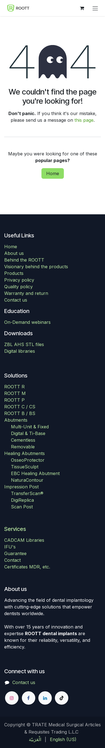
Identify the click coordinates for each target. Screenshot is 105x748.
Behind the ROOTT (24, 260)
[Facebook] (28, 698)
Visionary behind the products (36, 266)
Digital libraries (19, 351)
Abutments (15, 420)
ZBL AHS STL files (24, 344)
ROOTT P (14, 400)
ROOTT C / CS (19, 406)
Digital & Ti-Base (28, 433)
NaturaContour (27, 480)
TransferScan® (27, 493)
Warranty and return (26, 293)
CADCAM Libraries (24, 540)
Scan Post (22, 507)
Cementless (23, 440)
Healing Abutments (24, 453)
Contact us (15, 300)
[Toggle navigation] (95, 8)
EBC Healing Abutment (35, 473)
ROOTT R (14, 386)
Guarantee (15, 553)
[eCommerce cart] (81, 8)
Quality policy (18, 286)
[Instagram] (11, 698)
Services (15, 529)
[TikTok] (61, 698)
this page (84, 120)
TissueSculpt (24, 466)
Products (14, 273)
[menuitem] (35, 739)
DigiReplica (22, 500)
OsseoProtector (28, 460)
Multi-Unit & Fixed (30, 426)
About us (14, 253)
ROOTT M (15, 393)
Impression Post (21, 486)
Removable (23, 446)
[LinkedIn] (45, 698)
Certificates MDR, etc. (27, 567)
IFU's (10, 547)
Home (52, 173)
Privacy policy (19, 280)
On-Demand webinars (27, 322)
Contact (12, 560)
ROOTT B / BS (19, 413)
